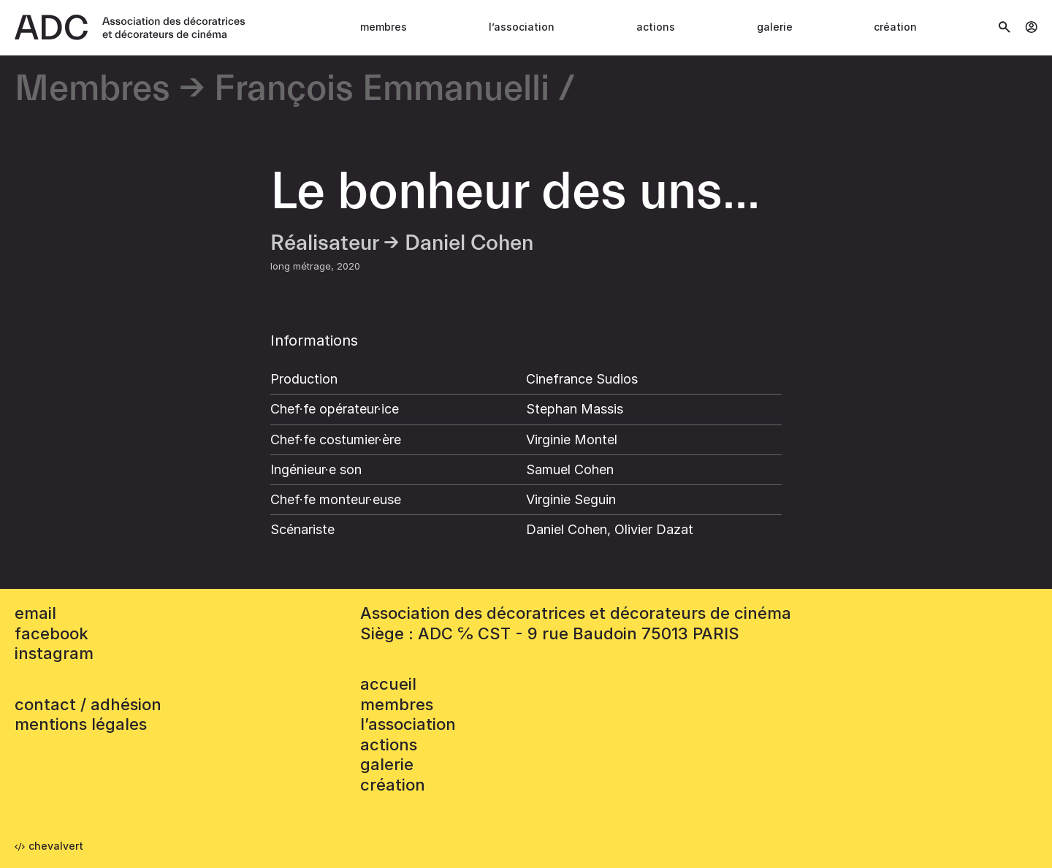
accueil (388, 683)
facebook (51, 633)
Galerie (775, 26)
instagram (54, 653)
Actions (655, 26)
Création (895, 26)
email (35, 613)
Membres (383, 26)
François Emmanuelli (381, 89)
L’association (521, 26)
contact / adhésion (88, 704)
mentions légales (81, 724)
